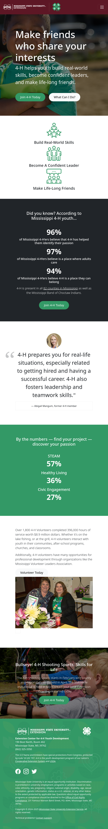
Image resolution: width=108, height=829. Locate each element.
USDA (53, 761)
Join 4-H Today (30, 97)
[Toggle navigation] (102, 7)
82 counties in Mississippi (60, 288)
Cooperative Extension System (30, 761)
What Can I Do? (64, 97)
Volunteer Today (31, 573)
